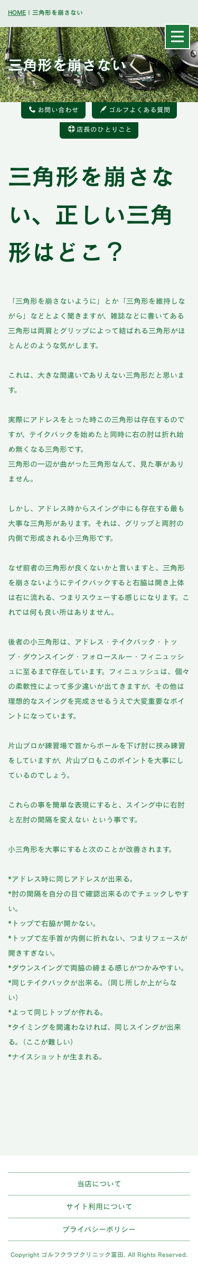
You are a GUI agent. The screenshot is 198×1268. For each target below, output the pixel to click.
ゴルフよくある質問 (135, 110)
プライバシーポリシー (99, 1229)
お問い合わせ (54, 110)
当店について (99, 1183)
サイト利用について (99, 1206)
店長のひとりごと (100, 129)
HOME (17, 12)
